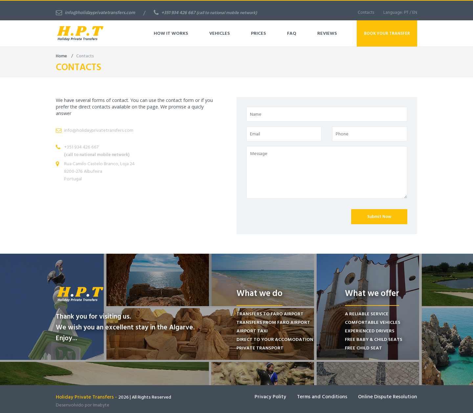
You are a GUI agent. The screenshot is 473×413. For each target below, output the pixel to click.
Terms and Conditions (322, 397)
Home (61, 56)
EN (414, 12)
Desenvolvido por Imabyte (82, 405)
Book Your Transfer (387, 33)
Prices (258, 33)
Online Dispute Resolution (387, 397)
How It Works (171, 33)
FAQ (291, 33)
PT (406, 12)
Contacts (366, 12)
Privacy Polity (270, 397)
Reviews (327, 33)
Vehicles (219, 33)
